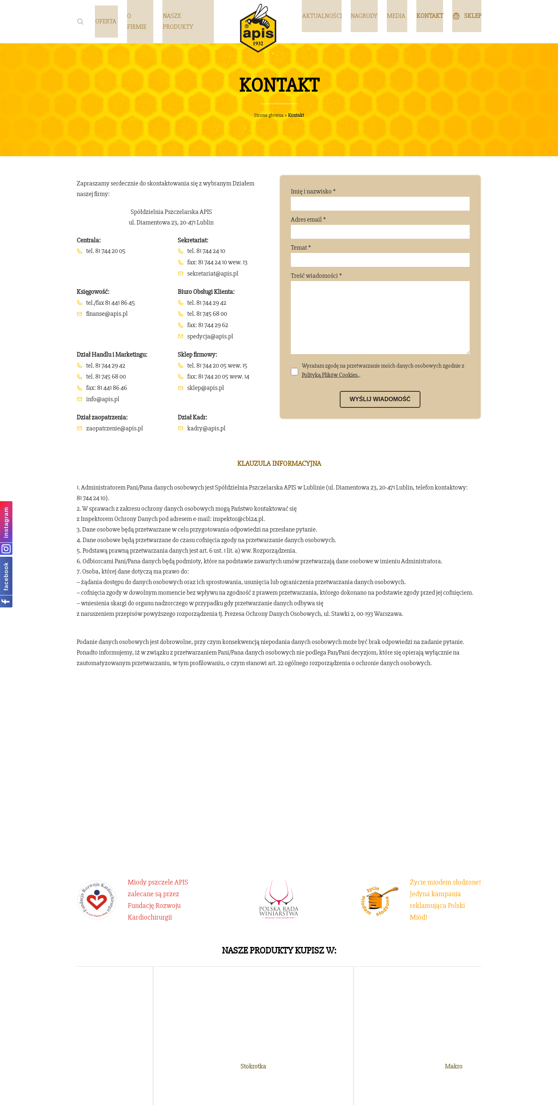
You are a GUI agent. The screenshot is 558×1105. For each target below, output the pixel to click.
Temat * (380, 255)
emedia (318, 1094)
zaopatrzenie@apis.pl (114, 428)
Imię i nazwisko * (380, 199)
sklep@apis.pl (205, 388)
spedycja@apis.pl (210, 336)
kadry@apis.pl (206, 428)
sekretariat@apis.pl (212, 273)
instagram (6, 522)
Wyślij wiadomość (380, 414)
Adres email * (380, 227)
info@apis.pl (102, 399)
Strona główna (269, 115)
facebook (6, 576)
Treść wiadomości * (380, 320)
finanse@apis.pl (107, 314)
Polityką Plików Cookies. (330, 389)
